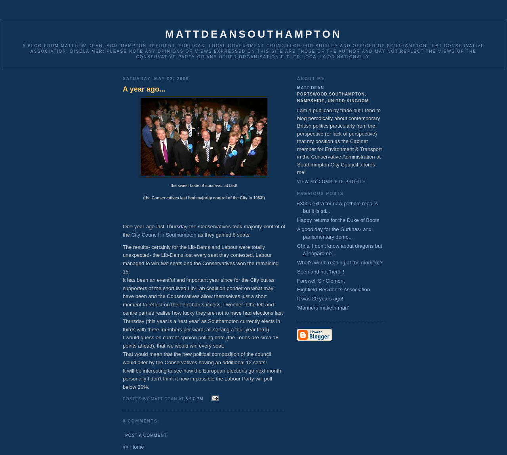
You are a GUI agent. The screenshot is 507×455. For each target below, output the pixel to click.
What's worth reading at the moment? (340, 263)
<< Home (133, 447)
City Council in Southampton (164, 235)
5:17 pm (195, 399)
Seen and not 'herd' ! (320, 272)
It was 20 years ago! (320, 299)
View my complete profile (331, 182)
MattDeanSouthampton (253, 34)
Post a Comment (146, 435)
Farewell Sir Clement (321, 281)
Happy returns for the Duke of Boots (338, 220)
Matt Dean (310, 88)
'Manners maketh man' (323, 308)
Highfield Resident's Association (333, 289)
